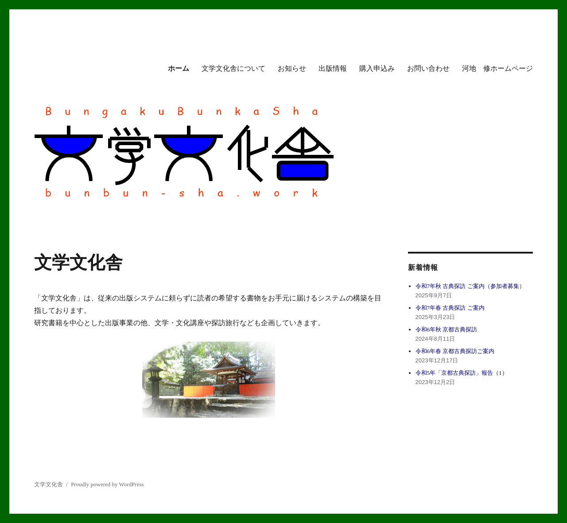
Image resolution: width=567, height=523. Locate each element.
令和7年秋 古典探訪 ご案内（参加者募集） (470, 286)
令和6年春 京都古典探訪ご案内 (455, 351)
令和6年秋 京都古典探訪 (447, 329)
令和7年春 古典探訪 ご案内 (450, 307)
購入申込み (377, 68)
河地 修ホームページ (497, 68)
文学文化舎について (233, 68)
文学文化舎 (48, 484)
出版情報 (332, 68)
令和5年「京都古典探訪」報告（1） (462, 372)
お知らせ (292, 68)
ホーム (178, 68)
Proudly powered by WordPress (107, 484)
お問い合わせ (428, 68)
